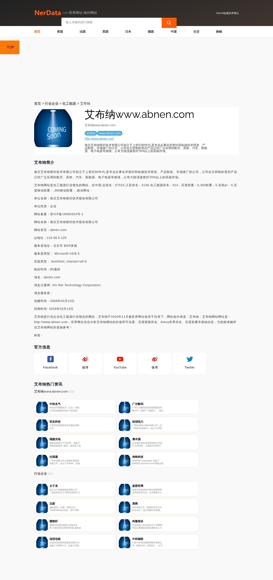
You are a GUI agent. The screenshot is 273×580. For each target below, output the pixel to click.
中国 (174, 31)
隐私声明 (106, 557)
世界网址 (110, 574)
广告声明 (128, 557)
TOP (10, 47)
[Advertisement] (136, 69)
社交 (196, 31)
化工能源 (69, 103)
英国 (105, 31)
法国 (83, 31)
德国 (151, 31)
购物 (219, 31)
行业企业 (51, 103)
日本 (128, 31)
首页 (37, 31)
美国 (60, 31)
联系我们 (85, 557)
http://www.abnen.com (99, 138)
